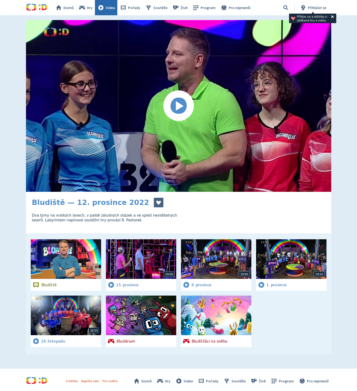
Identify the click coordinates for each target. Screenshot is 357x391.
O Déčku (72, 381)
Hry (85, 7)
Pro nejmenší (235, 7)
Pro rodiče (110, 381)
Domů (64, 7)
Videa (106, 7)
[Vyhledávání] (285, 7)
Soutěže (156, 7)
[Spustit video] (178, 106)
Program (204, 7)
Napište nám (90, 381)
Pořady (130, 7)
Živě (179, 7)
